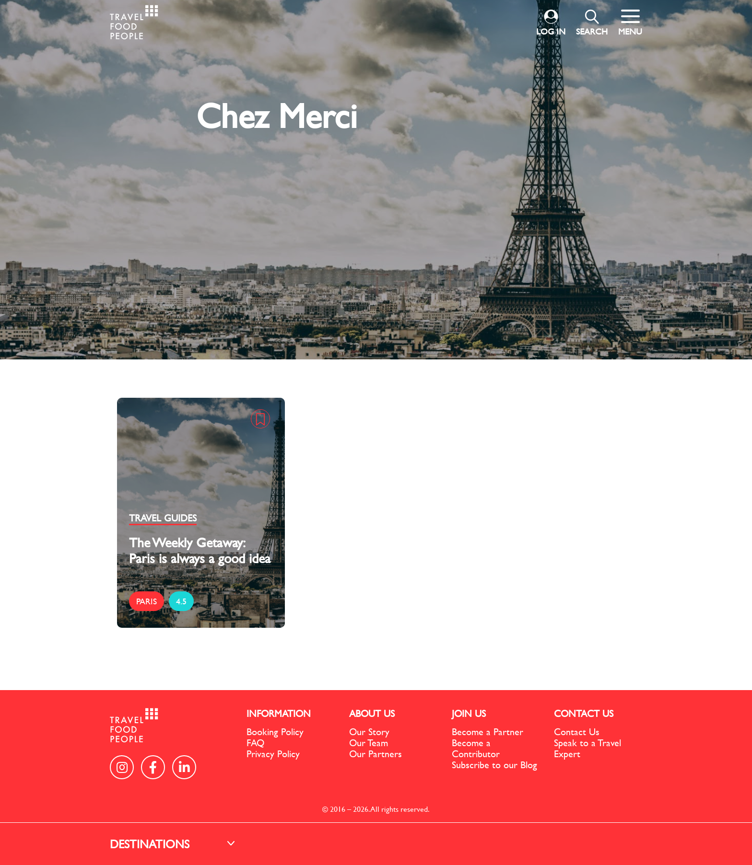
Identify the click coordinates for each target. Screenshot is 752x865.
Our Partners (375, 754)
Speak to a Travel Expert (587, 748)
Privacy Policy (273, 754)
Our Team (368, 743)
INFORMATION (279, 713)
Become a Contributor (476, 748)
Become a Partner (487, 731)
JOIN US (469, 713)
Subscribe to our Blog (494, 765)
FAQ (255, 743)
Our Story (369, 731)
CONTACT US (583, 713)
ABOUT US (372, 713)
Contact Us (576, 731)
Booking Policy (275, 731)
